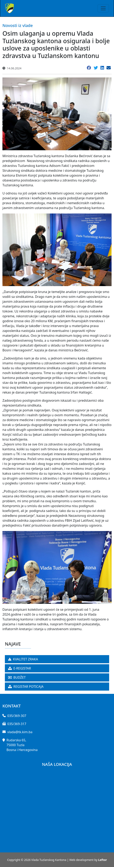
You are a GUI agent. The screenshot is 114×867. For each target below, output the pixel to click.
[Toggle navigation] (103, 8)
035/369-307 (16, 716)
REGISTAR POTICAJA (26, 686)
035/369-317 (16, 724)
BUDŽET (17, 677)
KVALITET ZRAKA (23, 659)
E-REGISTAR (19, 668)
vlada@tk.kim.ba (19, 732)
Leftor (102, 860)
